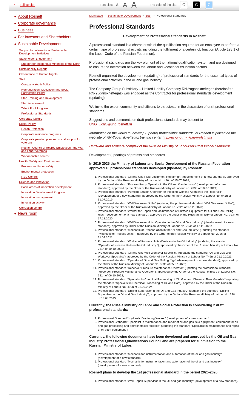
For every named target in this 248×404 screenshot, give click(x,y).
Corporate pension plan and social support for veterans (50, 141)
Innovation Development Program (43, 192)
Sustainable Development (39, 44)
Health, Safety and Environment (39, 161)
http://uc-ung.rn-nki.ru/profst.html (187, 137)
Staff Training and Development (41, 98)
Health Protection (32, 129)
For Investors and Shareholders (44, 37)
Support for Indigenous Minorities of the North (50, 63)
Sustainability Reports (33, 69)
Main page (96, 15)
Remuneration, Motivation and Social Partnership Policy (45, 91)
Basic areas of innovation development (46, 187)
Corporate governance (37, 23)
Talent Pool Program (34, 108)
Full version (27, 4)
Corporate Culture (30, 118)
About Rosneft (30, 16)
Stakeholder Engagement (35, 58)
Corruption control (30, 207)
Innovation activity (33, 202)
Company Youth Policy (36, 84)
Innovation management (37, 197)
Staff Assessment (32, 103)
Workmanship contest (35, 156)
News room (27, 213)
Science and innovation (34, 181)
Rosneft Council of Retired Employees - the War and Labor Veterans (52, 149)
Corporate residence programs (41, 134)
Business (26, 30)
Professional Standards (36, 113)
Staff (22, 79)
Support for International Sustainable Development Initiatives (43, 52)
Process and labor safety (37, 166)
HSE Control (29, 176)
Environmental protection (37, 171)
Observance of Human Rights (38, 74)
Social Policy (27, 123)
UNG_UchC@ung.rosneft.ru (110, 124)
